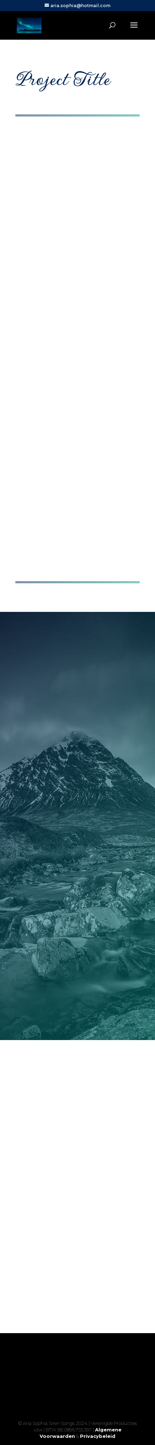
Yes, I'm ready (77, 1409)
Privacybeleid (97, 1436)
